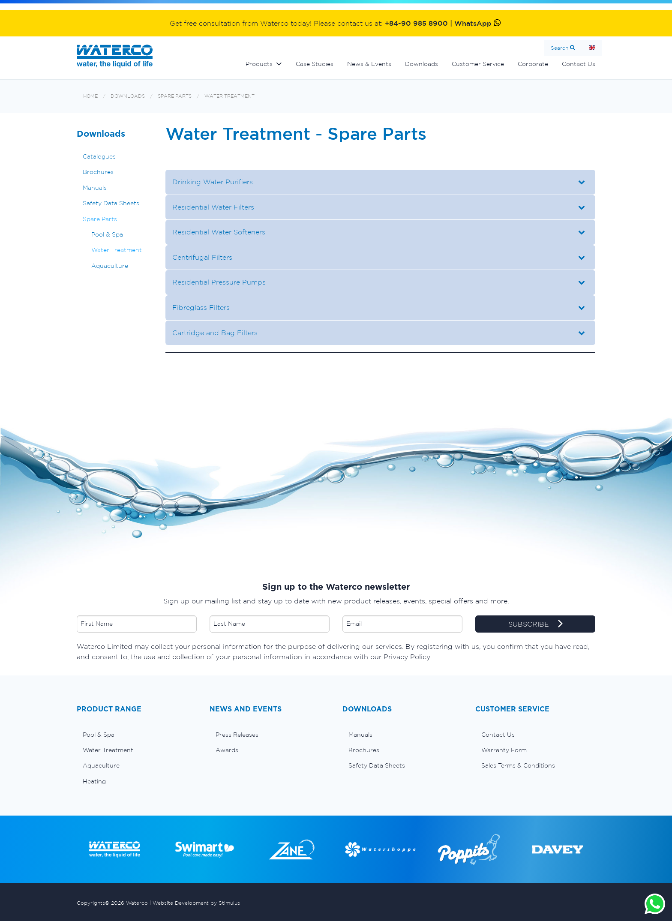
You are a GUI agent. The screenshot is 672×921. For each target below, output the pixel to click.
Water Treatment (229, 96)
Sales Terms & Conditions (518, 765)
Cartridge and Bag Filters (215, 332)
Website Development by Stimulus (196, 903)
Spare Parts (175, 96)
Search (559, 48)
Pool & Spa (107, 234)
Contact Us (578, 63)
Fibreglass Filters (201, 307)
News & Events (369, 63)
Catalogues (99, 156)
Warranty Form (504, 750)
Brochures (98, 171)
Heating (94, 781)
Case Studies (314, 63)
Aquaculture (109, 265)
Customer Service (478, 63)
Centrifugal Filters (202, 257)
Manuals (95, 187)
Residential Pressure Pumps (219, 282)
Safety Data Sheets (111, 203)
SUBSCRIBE (535, 624)
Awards (227, 750)
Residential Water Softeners (218, 232)
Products (259, 63)
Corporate (533, 63)
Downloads (421, 63)
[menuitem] (137, 734)
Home (592, 48)
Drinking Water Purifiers (212, 182)
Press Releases (237, 734)
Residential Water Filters (213, 207)
